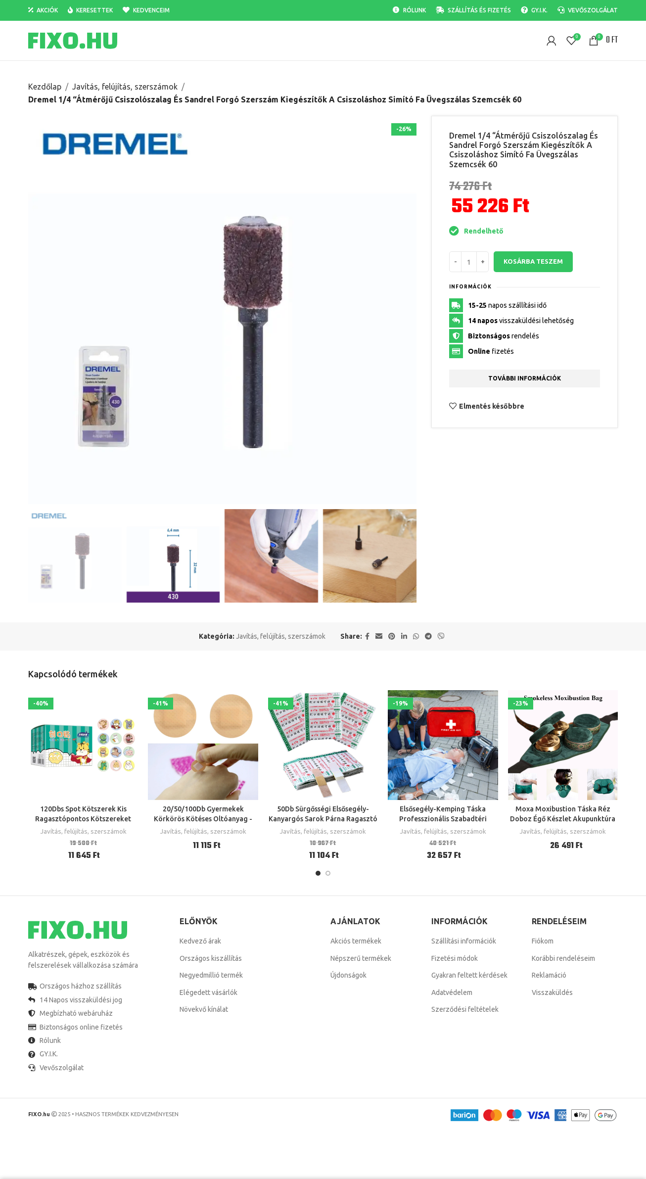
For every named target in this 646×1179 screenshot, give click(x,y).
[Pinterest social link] (391, 636)
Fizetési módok (454, 958)
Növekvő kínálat (204, 1009)
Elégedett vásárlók (208, 992)
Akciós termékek (355, 941)
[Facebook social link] (367, 636)
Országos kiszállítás (211, 958)
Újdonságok (348, 975)
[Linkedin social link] (404, 636)
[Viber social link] (441, 636)
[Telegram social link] (428, 636)
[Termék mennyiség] (468, 261)
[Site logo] (72, 40)
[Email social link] (378, 636)
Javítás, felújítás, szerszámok (125, 86)
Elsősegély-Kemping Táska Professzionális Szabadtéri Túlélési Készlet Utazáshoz (443, 818)
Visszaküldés (552, 992)
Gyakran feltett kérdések (469, 975)
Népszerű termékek (360, 958)
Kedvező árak (200, 941)
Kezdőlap (44, 86)
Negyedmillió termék (211, 975)
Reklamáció (549, 975)
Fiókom (543, 941)
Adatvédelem (451, 992)
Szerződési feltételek (465, 1009)
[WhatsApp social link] (416, 636)
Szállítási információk (463, 941)
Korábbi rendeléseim (563, 958)
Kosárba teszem (533, 261)
